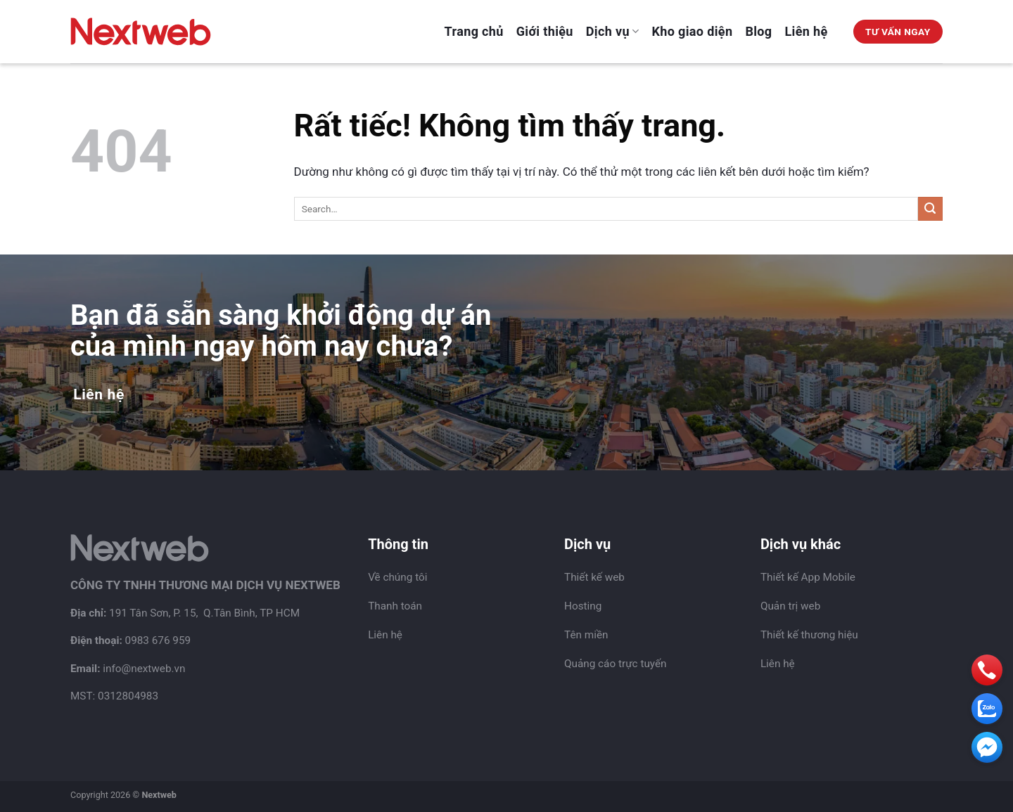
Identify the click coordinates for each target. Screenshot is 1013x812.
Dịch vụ (612, 31)
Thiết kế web (594, 577)
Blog (758, 31)
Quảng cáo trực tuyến (615, 663)
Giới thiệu (544, 31)
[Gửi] (930, 209)
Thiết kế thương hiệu (809, 635)
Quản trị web (790, 606)
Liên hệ (806, 31)
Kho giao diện (692, 31)
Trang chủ (474, 31)
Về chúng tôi (397, 577)
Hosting (582, 606)
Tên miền (586, 635)
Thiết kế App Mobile (807, 577)
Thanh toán (395, 606)
